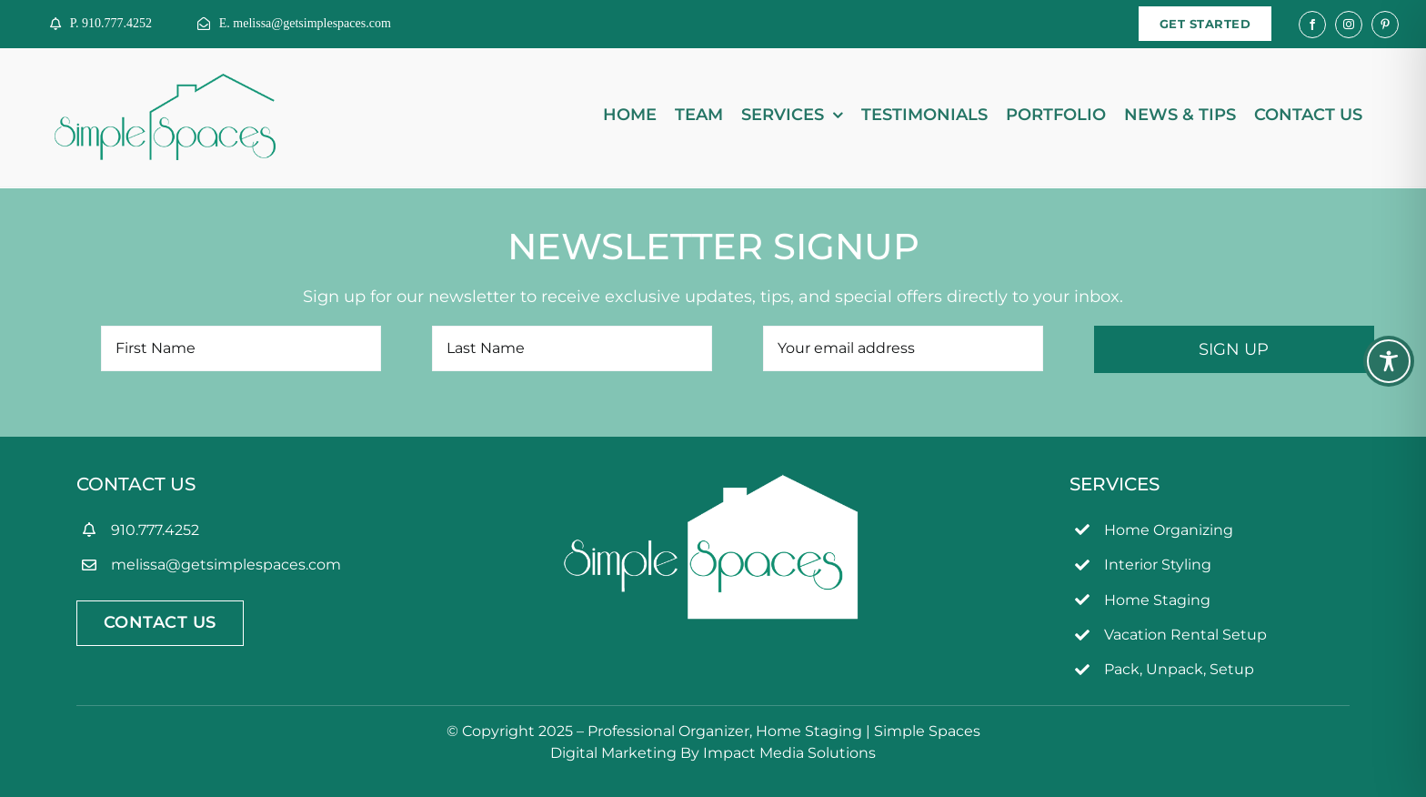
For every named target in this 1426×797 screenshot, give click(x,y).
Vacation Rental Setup (1185, 634)
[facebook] (1312, 24)
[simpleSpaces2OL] (165, 82)
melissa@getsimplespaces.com (226, 564)
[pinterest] (1385, 24)
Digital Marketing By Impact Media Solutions (713, 753)
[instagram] (1348, 24)
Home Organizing (1168, 530)
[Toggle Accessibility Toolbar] (1388, 361)
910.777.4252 (155, 530)
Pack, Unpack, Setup (1179, 669)
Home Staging (1157, 600)
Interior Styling (1157, 564)
